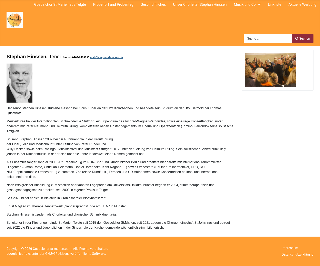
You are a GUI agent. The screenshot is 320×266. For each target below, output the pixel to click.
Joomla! (12, 254)
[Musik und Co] (258, 4)
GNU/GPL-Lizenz (57, 254)
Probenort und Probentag (113, 4)
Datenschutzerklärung (297, 254)
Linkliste (274, 4)
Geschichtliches (153, 4)
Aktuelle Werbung (302, 4)
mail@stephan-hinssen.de (106, 57)
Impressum (290, 248)
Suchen (302, 38)
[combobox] (268, 38)
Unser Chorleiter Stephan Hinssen (200, 4)
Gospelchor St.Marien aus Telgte (60, 4)
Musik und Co (245, 4)
